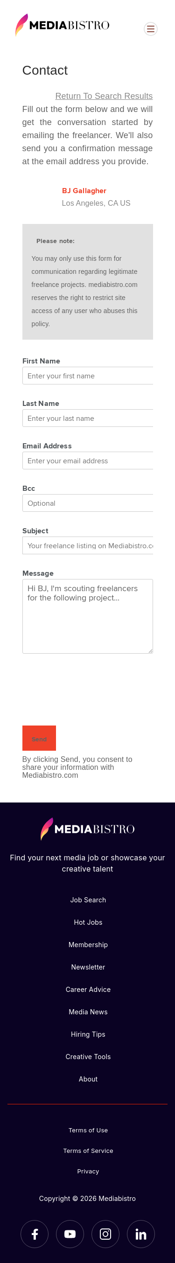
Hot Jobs (88, 922)
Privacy (88, 1171)
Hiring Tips (88, 1034)
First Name (41, 360)
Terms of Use (88, 1130)
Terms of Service (88, 1150)
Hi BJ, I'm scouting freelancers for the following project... (87, 616)
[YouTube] (70, 1234)
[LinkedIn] (141, 1234)
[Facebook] (35, 1234)
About (88, 1079)
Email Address (47, 445)
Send (39, 739)
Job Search (88, 900)
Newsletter (88, 967)
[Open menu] (151, 29)
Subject (35, 530)
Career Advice (88, 989)
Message (38, 573)
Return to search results (104, 96)
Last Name (41, 403)
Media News (88, 1012)
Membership (88, 945)
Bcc (28, 488)
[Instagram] (105, 1234)
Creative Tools (88, 1057)
